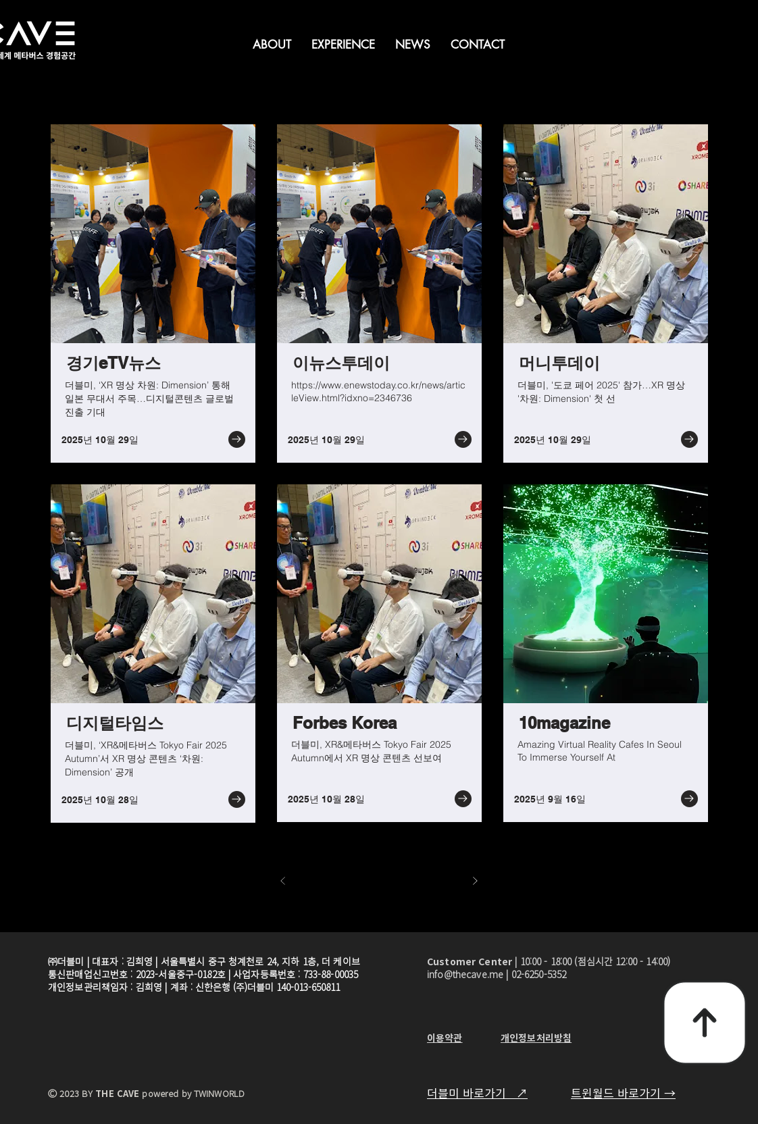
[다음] (474, 880)
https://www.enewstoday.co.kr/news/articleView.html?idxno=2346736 (378, 391)
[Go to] (236, 439)
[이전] (283, 880)
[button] (272, 44)
